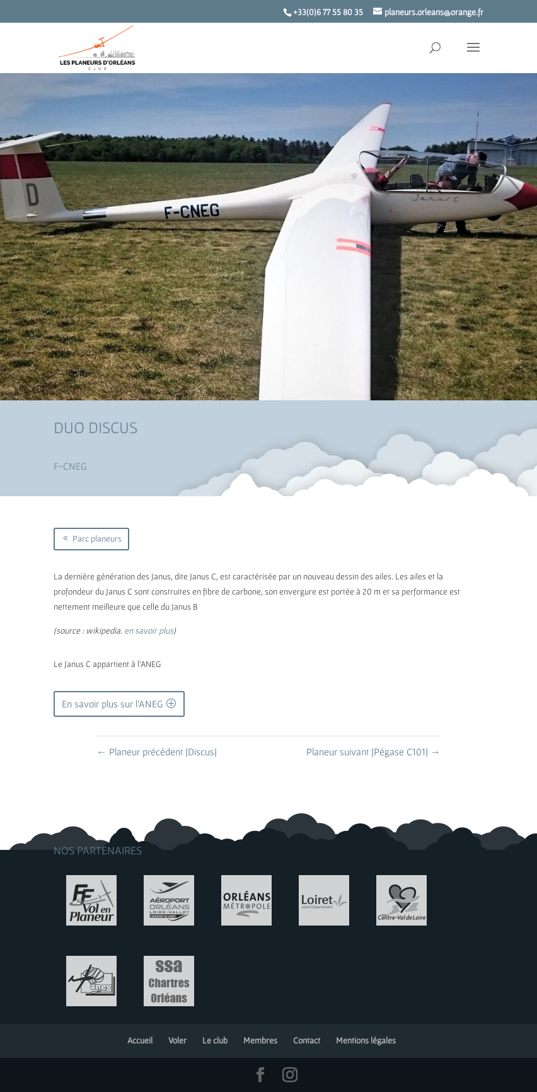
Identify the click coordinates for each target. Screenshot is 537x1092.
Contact (306, 1040)
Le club (215, 1040)
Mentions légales (366, 1040)
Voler (177, 1040)
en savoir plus (148, 630)
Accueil (140, 1040)
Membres (260, 1040)
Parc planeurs (97, 538)
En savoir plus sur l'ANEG (112, 703)
